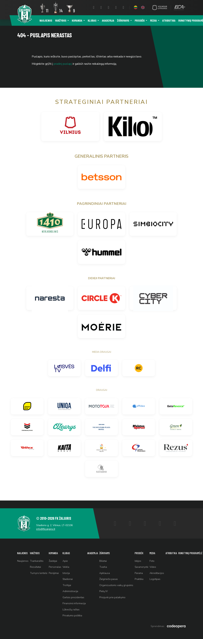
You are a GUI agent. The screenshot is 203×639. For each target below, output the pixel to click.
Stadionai (69, 575)
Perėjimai (55, 568)
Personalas (56, 561)
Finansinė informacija (76, 602)
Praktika (142, 575)
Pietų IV (106, 588)
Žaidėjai (54, 555)
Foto (156, 555)
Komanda (77, 20)
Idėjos (141, 555)
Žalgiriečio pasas (111, 575)
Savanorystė (145, 561)
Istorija (68, 568)
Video (157, 561)
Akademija (108, 20)
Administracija (72, 588)
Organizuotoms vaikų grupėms (119, 582)
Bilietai (106, 555)
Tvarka (106, 561)
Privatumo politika (74, 615)
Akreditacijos (161, 568)
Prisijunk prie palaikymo (115, 595)
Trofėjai (68, 582)
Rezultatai (36, 561)
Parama (142, 568)
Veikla (67, 561)
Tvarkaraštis (37, 555)
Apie (66, 555)
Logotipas (159, 575)
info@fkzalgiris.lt (47, 522)
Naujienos (46, 20)
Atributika (168, 20)
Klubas (92, 20)
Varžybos (60, 20)
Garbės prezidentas (75, 595)
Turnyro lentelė (39, 568)
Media (153, 20)
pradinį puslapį (63, 64)
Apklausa (107, 568)
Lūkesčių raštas (73, 608)
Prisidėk (140, 20)
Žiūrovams (123, 20)
